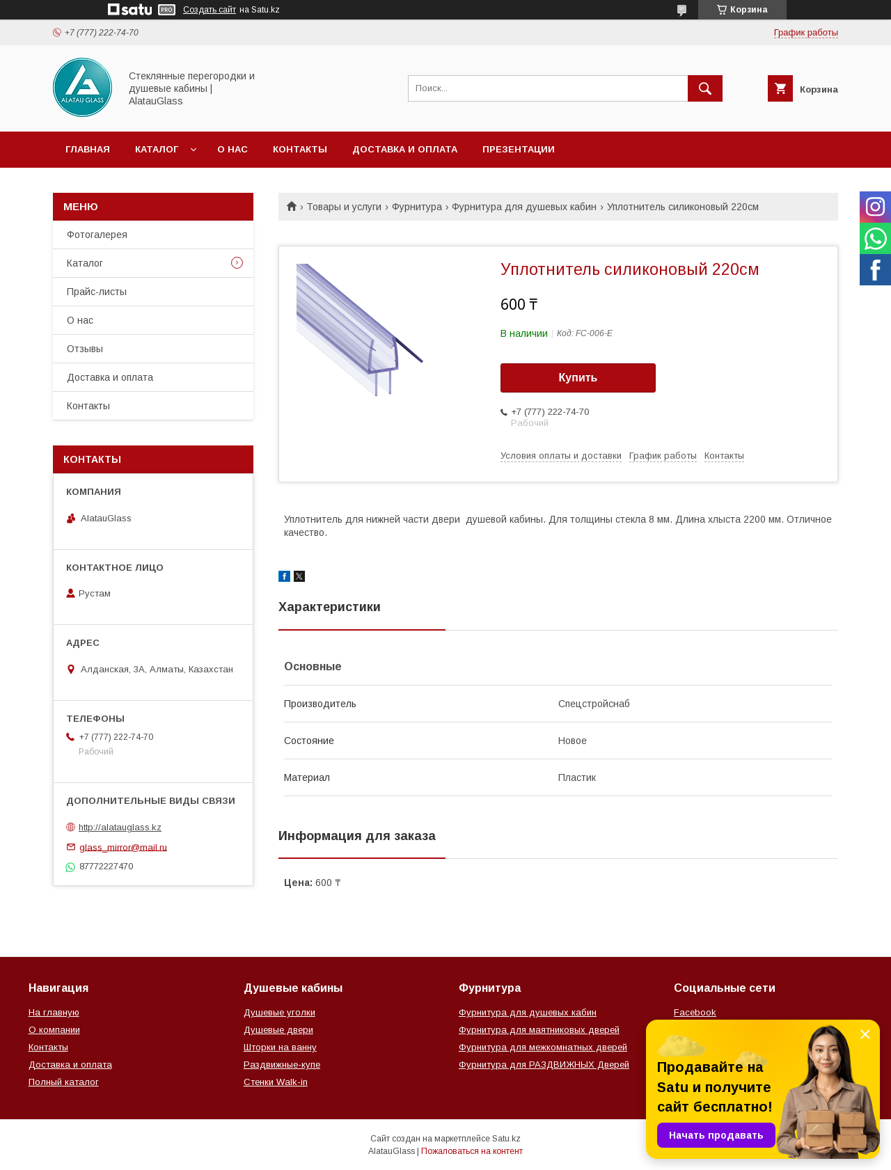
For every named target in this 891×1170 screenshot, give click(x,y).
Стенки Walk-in (276, 1082)
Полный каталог (64, 1082)
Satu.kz (506, 1139)
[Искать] (705, 88)
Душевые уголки (279, 1012)
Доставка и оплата (404, 149)
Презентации (518, 149)
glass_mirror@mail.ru (123, 846)
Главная (87, 149)
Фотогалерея (97, 234)
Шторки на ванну (280, 1047)
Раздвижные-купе (282, 1064)
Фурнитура (417, 206)
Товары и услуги (343, 206)
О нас (232, 149)
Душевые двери (278, 1030)
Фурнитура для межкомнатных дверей (543, 1047)
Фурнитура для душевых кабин (524, 206)
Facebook (695, 1012)
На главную (54, 1012)
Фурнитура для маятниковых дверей (539, 1030)
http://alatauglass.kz (120, 827)
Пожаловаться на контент (472, 1151)
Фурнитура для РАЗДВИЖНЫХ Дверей (544, 1064)
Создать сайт (209, 10)
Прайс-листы (97, 291)
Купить (578, 378)
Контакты (300, 149)
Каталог (156, 149)
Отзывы (85, 348)
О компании (54, 1030)
